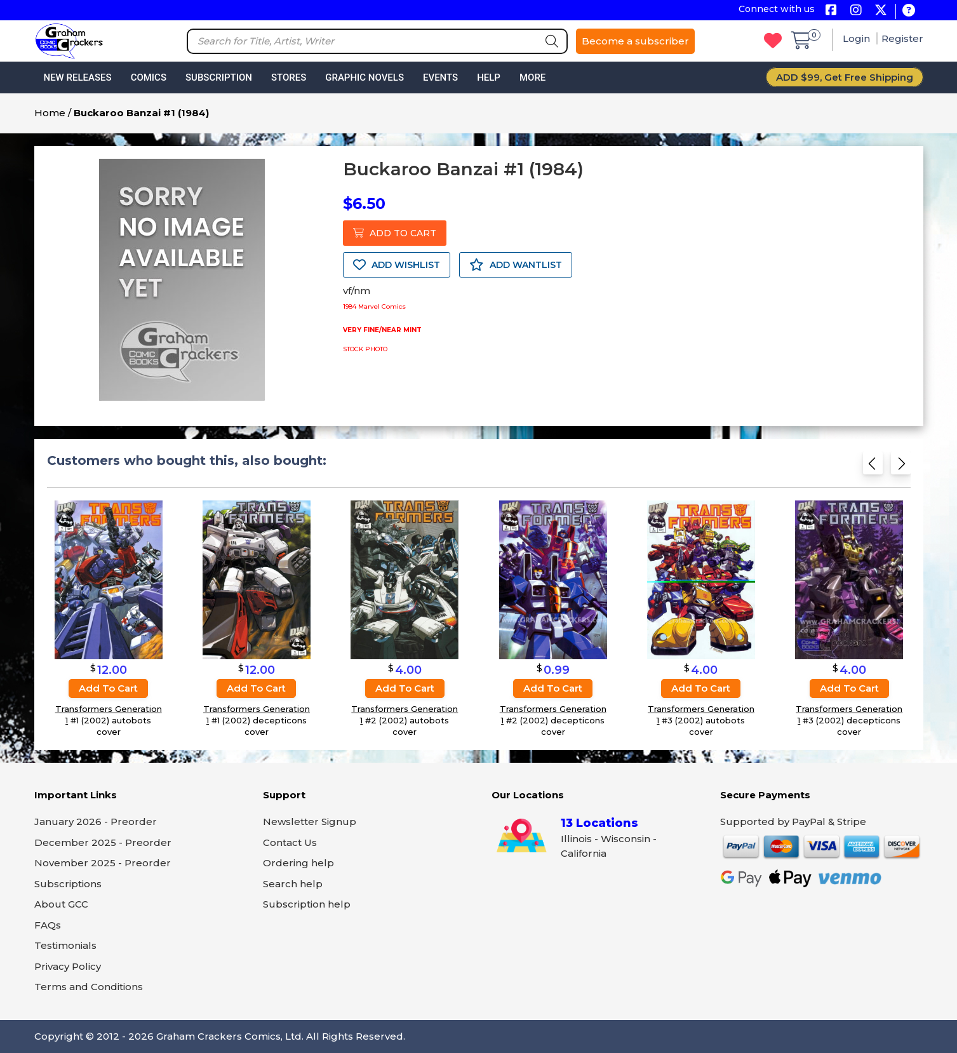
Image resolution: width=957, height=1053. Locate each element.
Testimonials (65, 945)
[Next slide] (901, 467)
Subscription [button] (218, 77)
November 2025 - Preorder (102, 863)
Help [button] (488, 77)
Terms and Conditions (88, 987)
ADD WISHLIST (396, 264)
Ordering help (298, 863)
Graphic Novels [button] (364, 77)
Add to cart (108, 688)
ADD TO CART (394, 233)
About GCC (61, 904)
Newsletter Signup (309, 821)
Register (902, 38)
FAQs (47, 925)
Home (49, 113)
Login (858, 38)
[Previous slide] (873, 467)
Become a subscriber (635, 41)
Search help (293, 884)
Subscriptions (68, 884)
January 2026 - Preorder (95, 821)
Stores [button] (288, 77)
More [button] (532, 77)
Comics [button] (148, 77)
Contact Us (290, 842)
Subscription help (307, 904)
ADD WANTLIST (515, 264)
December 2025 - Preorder (102, 842)
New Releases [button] (78, 77)
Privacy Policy (67, 966)
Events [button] (440, 77)
